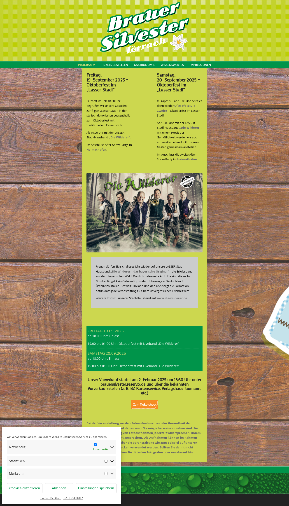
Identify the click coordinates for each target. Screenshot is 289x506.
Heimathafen (96, 149)
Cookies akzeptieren (24, 488)
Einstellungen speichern (96, 488)
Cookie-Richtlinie (50, 498)
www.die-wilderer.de (171, 298)
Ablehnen (59, 488)
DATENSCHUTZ (73, 498)
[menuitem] (86, 67)
